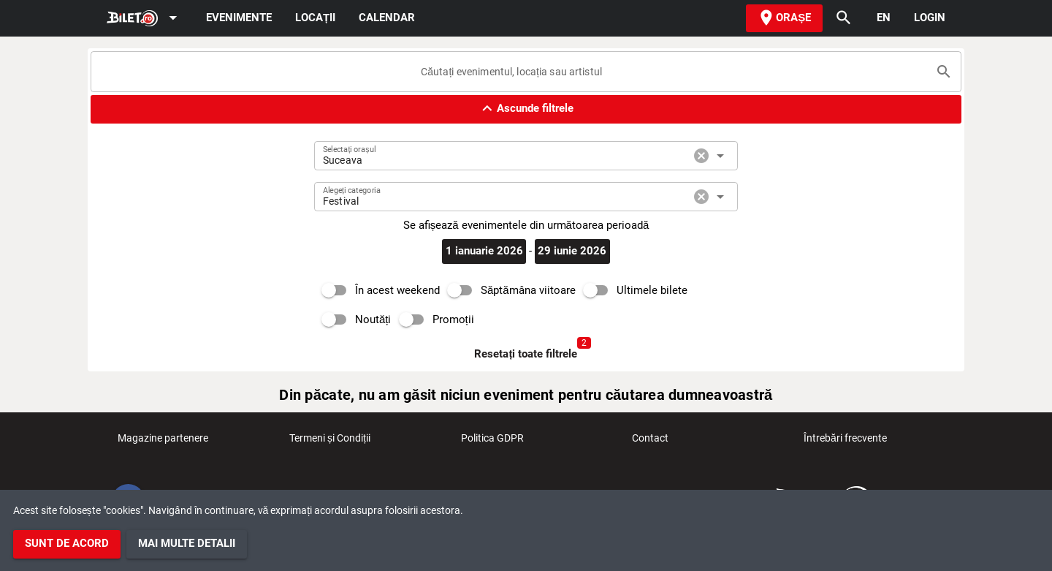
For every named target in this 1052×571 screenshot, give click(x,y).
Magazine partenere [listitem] (163, 442)
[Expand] (144, 18)
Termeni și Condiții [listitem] (330, 442)
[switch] (377, 290)
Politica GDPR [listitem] (492, 442)
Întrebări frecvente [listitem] (845, 442)
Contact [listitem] (650, 442)
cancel (701, 156)
